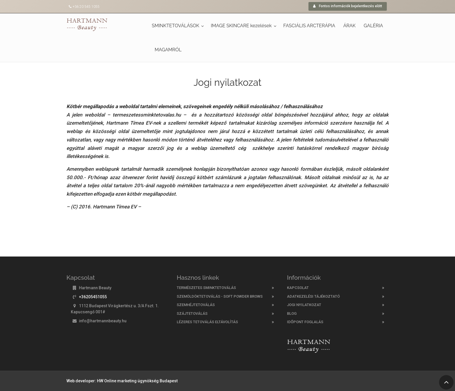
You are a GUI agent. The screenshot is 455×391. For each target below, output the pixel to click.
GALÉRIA (373, 25)
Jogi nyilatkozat (304, 305)
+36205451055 (93, 296)
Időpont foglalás (305, 322)
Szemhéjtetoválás (196, 305)
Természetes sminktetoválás (206, 287)
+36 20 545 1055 (86, 7)
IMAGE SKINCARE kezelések (241, 25)
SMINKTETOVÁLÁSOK (175, 25)
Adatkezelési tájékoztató (313, 296)
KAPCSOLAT (298, 287)
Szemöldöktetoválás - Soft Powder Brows (220, 296)
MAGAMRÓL (168, 49)
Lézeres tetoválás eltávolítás (207, 322)
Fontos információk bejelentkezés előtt (347, 6)
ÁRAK (349, 25)
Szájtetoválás (192, 313)
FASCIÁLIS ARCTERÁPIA (309, 25)
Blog (292, 313)
